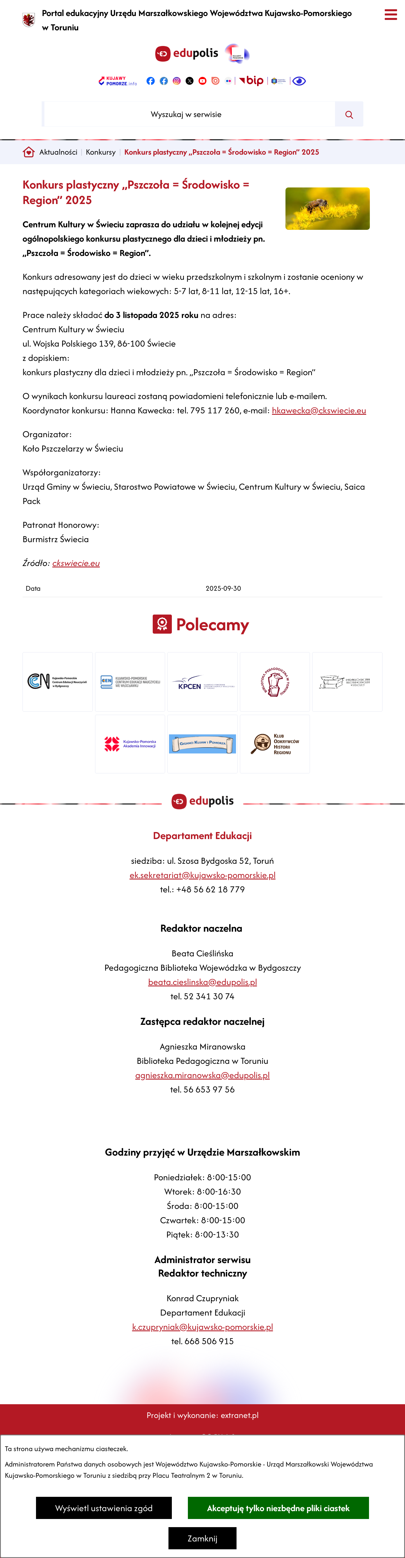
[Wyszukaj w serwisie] (189, 114)
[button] (327, 226)
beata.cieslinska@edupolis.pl (202, 981)
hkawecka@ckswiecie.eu (319, 410)
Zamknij (202, 1538)
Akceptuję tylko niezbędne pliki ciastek (278, 1508)
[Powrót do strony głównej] (28, 152)
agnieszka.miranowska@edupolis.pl (202, 1075)
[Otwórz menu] (390, 14)
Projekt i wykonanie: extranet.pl (203, 1415)
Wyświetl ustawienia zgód (104, 1508)
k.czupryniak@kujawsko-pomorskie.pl (202, 1326)
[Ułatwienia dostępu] (299, 80)
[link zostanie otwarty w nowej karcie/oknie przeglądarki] (118, 80)
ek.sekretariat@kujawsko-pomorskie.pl (203, 875)
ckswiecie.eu (76, 562)
